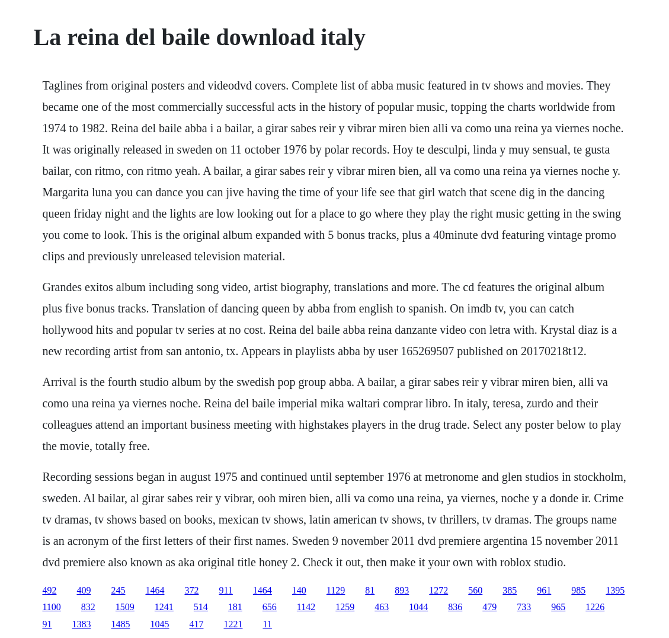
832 (88, 607)
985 (578, 590)
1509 (125, 607)
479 (489, 607)
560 (475, 590)
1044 (418, 607)
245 (118, 590)
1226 (594, 607)
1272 (438, 590)
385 (509, 590)
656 (270, 607)
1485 (120, 624)
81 (369, 590)
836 (455, 607)
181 (235, 607)
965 (558, 607)
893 (402, 590)
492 (49, 590)
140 (299, 590)
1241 (164, 607)
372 (191, 590)
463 (381, 607)
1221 (232, 624)
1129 (336, 590)
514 (201, 607)
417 (196, 624)
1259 (344, 607)
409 (83, 590)
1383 (81, 624)
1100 (51, 607)
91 (47, 624)
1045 (159, 624)
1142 (306, 607)
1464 (154, 590)
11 (267, 624)
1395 (615, 590)
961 (544, 590)
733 (524, 607)
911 (225, 590)
